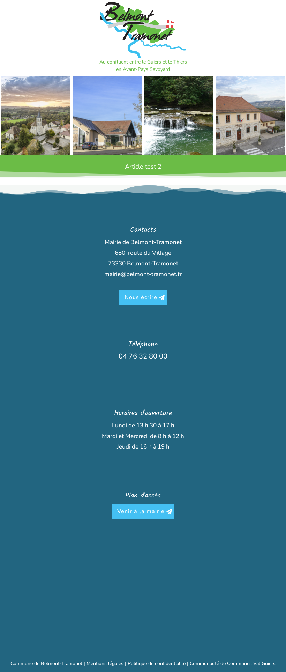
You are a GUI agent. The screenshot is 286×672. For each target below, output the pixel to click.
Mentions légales (104, 663)
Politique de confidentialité (157, 663)
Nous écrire (141, 297)
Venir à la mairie (141, 511)
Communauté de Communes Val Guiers (233, 663)
